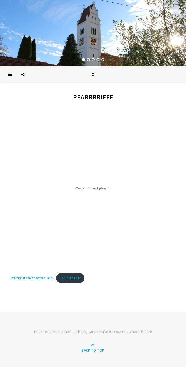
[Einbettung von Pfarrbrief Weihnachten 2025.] (93, 188)
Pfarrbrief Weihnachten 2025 (32, 278)
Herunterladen (70, 278)
